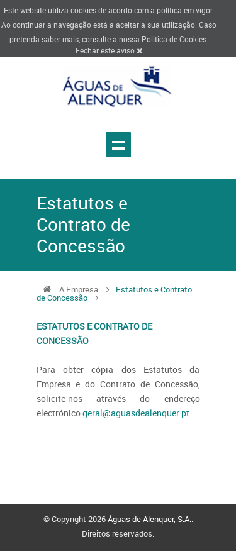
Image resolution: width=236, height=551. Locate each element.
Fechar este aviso (109, 50)
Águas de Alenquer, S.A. (149, 519)
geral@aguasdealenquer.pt (135, 413)
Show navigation (118, 144)
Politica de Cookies (174, 39)
